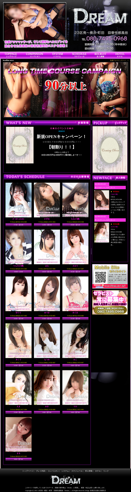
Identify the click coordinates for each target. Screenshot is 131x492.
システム (65, 471)
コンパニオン (53, 471)
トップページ (27, 471)
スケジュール (76, 471)
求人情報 (88, 471)
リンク (106, 471)
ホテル (98, 471)
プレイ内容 (40, 471)
